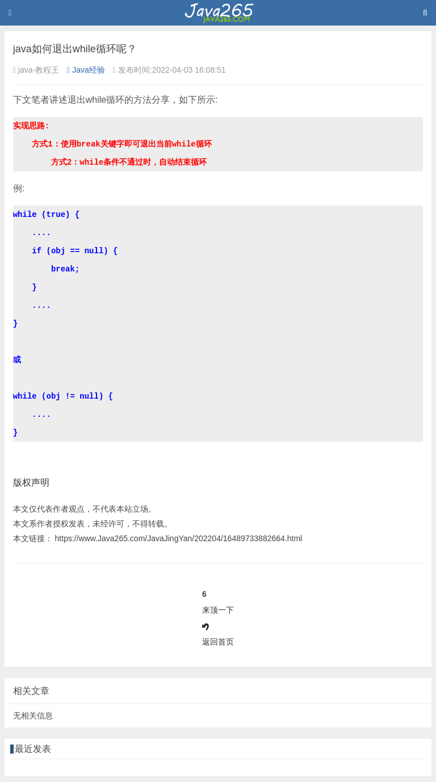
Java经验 (86, 69)
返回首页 (218, 641)
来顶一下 (218, 609)
